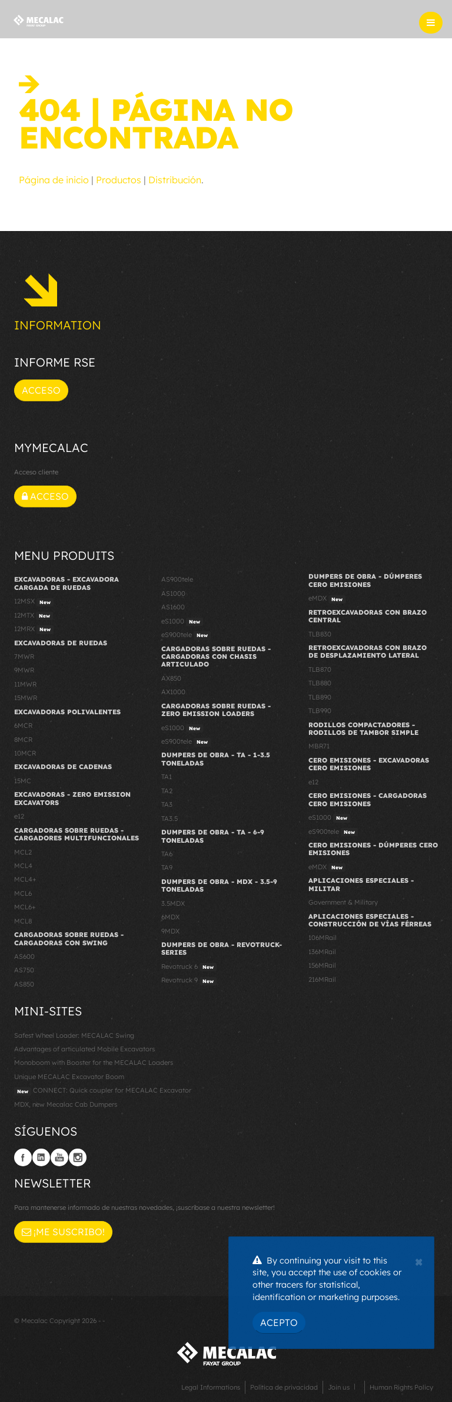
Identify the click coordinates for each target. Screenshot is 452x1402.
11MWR (25, 684)
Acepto (279, 1322)
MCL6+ (25, 907)
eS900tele (186, 635)
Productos (118, 180)
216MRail (322, 979)
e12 (19, 816)
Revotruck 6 (189, 967)
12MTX (33, 616)
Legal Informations (210, 1387)
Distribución (174, 180)
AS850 (24, 984)
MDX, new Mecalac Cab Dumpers (65, 1104)
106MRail (322, 937)
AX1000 (173, 692)
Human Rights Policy (401, 1387)
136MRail (322, 952)
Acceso (41, 390)
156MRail (322, 965)
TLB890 (319, 697)
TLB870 (319, 669)
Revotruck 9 (189, 980)
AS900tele (177, 579)
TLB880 (319, 683)
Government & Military (343, 902)
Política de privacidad (284, 1387)
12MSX (34, 601)
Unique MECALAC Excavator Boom (69, 1077)
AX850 (171, 678)
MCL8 (23, 921)
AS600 (24, 956)
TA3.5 (169, 818)
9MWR (24, 670)
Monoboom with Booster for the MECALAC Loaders (93, 1062)
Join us (339, 1387)
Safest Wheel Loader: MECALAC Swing (74, 1035)
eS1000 (182, 621)
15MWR (25, 698)
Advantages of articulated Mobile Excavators (84, 1049)
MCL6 (23, 893)
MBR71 (319, 746)
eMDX (326, 598)
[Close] (419, 1260)
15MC (22, 781)
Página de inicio (54, 180)
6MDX (170, 917)
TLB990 (319, 711)
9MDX (170, 931)
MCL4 (23, 866)
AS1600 (173, 607)
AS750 (24, 970)
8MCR (23, 739)
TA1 (166, 777)
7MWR (24, 656)
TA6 (166, 854)
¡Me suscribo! (63, 1232)
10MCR (25, 753)
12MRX (34, 629)
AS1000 (173, 593)
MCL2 (23, 852)
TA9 (166, 867)
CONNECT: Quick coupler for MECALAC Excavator (102, 1091)
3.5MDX (173, 903)
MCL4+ (25, 879)
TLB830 (319, 634)
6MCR (23, 725)
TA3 (166, 804)
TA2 (166, 791)
